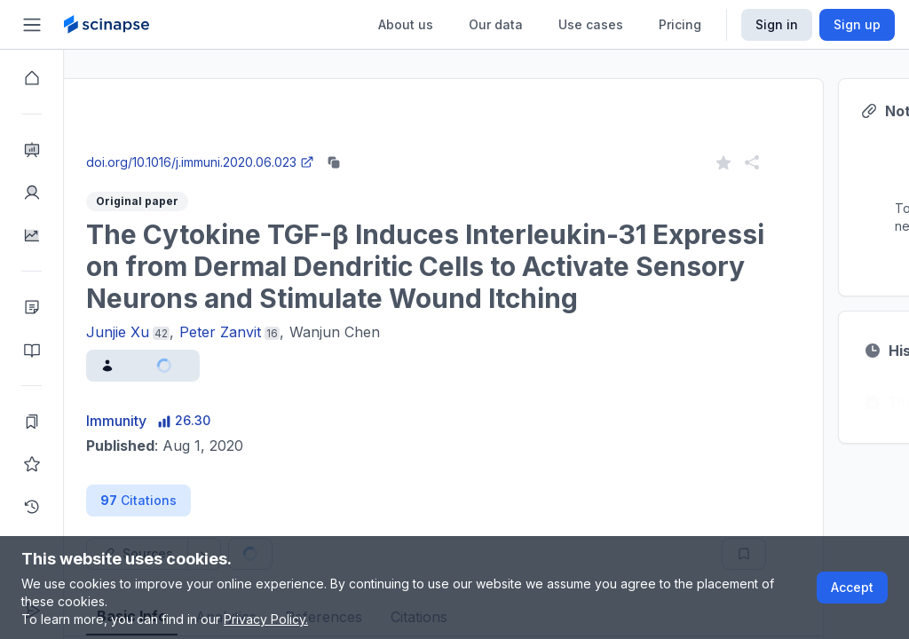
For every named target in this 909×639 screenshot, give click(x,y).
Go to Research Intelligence (378, 145)
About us (405, 24)
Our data (496, 24)
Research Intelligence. (233, 106)
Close (231, 145)
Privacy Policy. (266, 619)
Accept (852, 587)
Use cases (590, 24)
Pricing (680, 24)
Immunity (180, 421)
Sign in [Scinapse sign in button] (776, 24)
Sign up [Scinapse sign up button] (857, 24)
